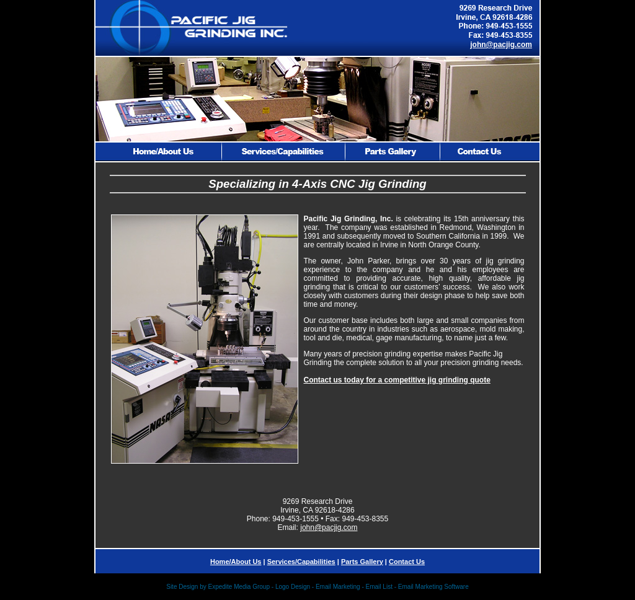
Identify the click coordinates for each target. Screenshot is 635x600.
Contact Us (407, 561)
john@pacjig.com (501, 44)
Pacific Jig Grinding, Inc (347, 218)
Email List (379, 586)
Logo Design (292, 586)
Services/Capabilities (301, 561)
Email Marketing (338, 586)
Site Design (182, 586)
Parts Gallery (362, 561)
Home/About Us (236, 561)
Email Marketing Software (433, 586)
